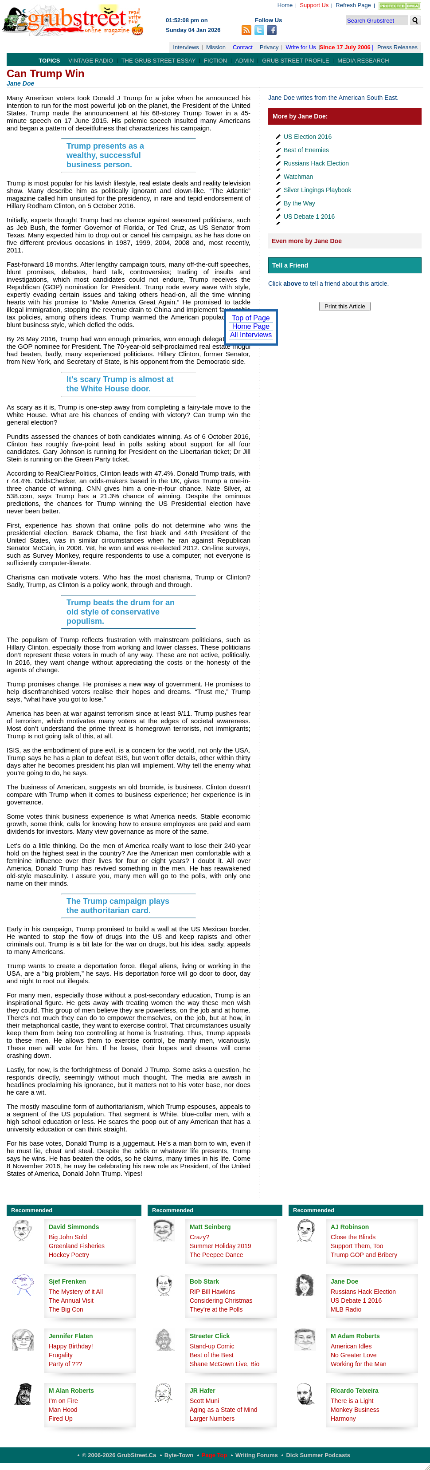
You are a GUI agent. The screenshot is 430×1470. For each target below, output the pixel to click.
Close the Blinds (353, 1237)
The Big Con (66, 1309)
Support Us (314, 5)
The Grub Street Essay (158, 60)
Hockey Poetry (69, 1254)
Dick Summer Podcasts (318, 1455)
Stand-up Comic (212, 1346)
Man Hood (63, 1409)
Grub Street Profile (295, 60)
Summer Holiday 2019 (220, 1245)
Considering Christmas (221, 1300)
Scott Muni (204, 1400)
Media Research (363, 60)
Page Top (214, 1455)
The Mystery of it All (76, 1291)
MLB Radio (346, 1309)
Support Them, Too (357, 1245)
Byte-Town (178, 1455)
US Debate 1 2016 (309, 216)
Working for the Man (359, 1364)
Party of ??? (65, 1364)
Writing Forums (256, 1455)
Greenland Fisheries (77, 1245)
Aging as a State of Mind (224, 1409)
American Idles (351, 1346)
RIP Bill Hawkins (212, 1291)
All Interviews (251, 335)
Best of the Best (212, 1355)
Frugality (61, 1355)
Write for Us (300, 47)
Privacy (269, 47)
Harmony (343, 1418)
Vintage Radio (90, 60)
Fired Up (61, 1418)
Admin (244, 60)
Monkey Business (355, 1409)
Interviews (186, 47)
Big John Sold (68, 1237)
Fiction (215, 60)
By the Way (299, 203)
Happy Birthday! (71, 1346)
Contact (243, 47)
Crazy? (199, 1237)
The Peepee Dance (216, 1254)
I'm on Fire (63, 1400)
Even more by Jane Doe (307, 240)
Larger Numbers (212, 1418)
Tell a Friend (290, 265)
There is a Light (352, 1400)
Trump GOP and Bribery (364, 1254)
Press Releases (397, 47)
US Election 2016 (308, 136)
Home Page (251, 326)
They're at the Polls (216, 1309)
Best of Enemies (306, 150)
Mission (216, 47)
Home (285, 5)
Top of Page (251, 318)
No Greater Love (354, 1355)
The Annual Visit (71, 1300)
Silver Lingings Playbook (318, 189)
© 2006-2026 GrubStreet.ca (119, 1455)
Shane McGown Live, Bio (224, 1364)
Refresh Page (353, 5)
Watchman (298, 176)
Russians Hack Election (316, 163)
